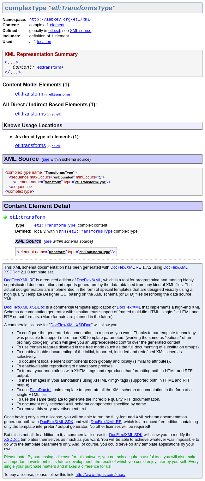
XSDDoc (12, 439)
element (57, 24)
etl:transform (49, 67)
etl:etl (56, 114)
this (63, 231)
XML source (81, 30)
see (46, 159)
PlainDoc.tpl (40, 389)
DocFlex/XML (89, 280)
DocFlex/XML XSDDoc (24, 307)
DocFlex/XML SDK (56, 421)
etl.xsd (54, 30)
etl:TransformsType (91, 231)
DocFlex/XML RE (126, 267)
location (44, 41)
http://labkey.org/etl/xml (59, 19)
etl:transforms (60, 94)
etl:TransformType (55, 225)
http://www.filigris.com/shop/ (100, 474)
